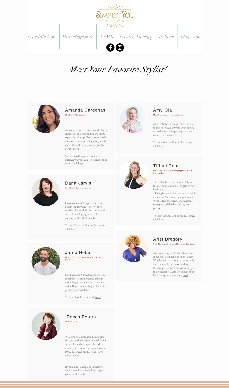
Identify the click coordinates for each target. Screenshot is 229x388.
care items (96, 367)
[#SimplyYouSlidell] (110, 47)
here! (185, 275)
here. (98, 297)
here (80, 163)
